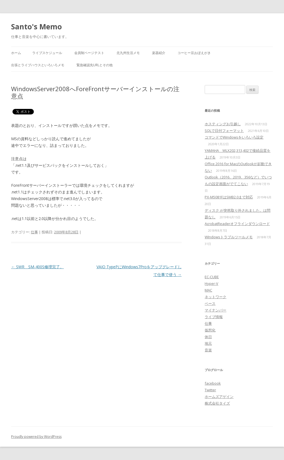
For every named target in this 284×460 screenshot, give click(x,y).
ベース (210, 303)
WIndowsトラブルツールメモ (229, 236)
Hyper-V (211, 283)
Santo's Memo (36, 27)
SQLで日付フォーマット (224, 130)
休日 (208, 336)
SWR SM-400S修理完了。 (37, 266)
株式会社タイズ (217, 403)
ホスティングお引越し (223, 123)
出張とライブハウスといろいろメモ (37, 65)
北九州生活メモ (128, 52)
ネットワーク (215, 296)
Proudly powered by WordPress (36, 436)
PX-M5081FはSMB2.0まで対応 (229, 197)
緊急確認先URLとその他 (95, 65)
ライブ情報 (214, 316)
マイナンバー (215, 310)
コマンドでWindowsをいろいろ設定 (234, 137)
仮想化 (210, 330)
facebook (213, 383)
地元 (208, 343)
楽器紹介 (158, 52)
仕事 (34, 231)
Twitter (210, 389)
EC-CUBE (212, 276)
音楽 (208, 349)
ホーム (16, 52)
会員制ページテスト (89, 52)
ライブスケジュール (47, 52)
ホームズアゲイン (219, 396)
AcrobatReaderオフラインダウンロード (237, 223)
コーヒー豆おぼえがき (194, 52)
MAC (208, 290)
